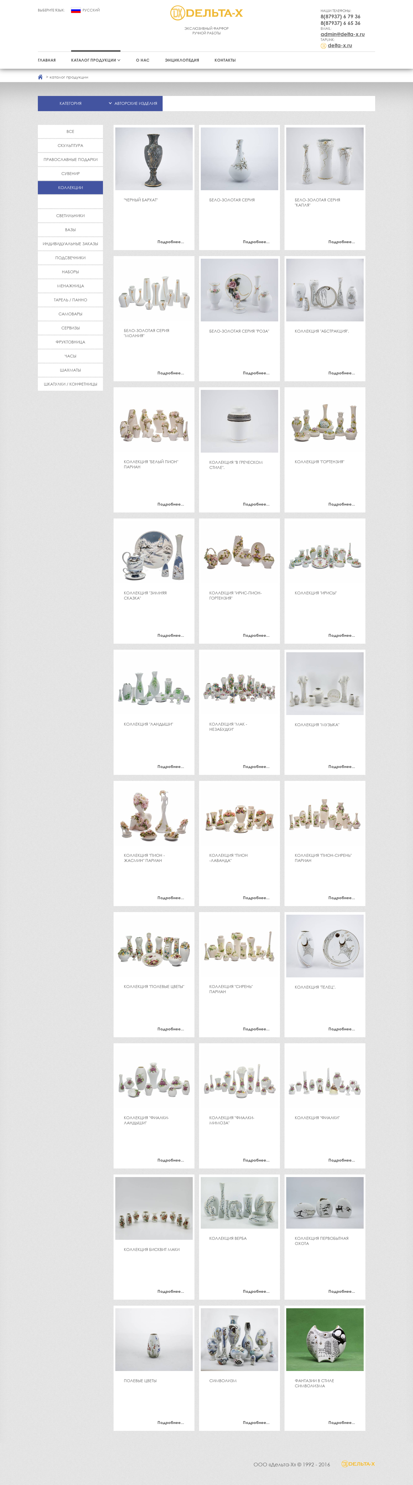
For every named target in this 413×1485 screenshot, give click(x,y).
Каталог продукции (93, 60)
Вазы (70, 229)
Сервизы (70, 327)
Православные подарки (71, 159)
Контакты (225, 60)
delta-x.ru (340, 45)
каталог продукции (69, 76)
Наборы (70, 271)
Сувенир (70, 173)
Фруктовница (70, 341)
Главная (47, 60)
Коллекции (70, 187)
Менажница (70, 285)
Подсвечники (70, 257)
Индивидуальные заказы (70, 243)
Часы (70, 355)
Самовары (70, 313)
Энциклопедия (182, 60)
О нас (142, 60)
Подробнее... (170, 241)
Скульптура (70, 145)
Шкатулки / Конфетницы (70, 384)
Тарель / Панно (70, 299)
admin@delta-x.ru (343, 34)
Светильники (70, 215)
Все (70, 131)
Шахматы (70, 370)
